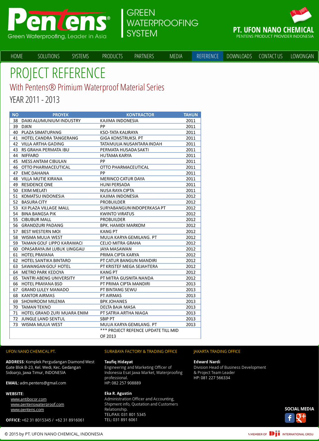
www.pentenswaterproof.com (37, 404)
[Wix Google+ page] (301, 418)
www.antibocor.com (29, 399)
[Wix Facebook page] (290, 418)
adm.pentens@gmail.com (43, 382)
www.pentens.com (27, 409)
